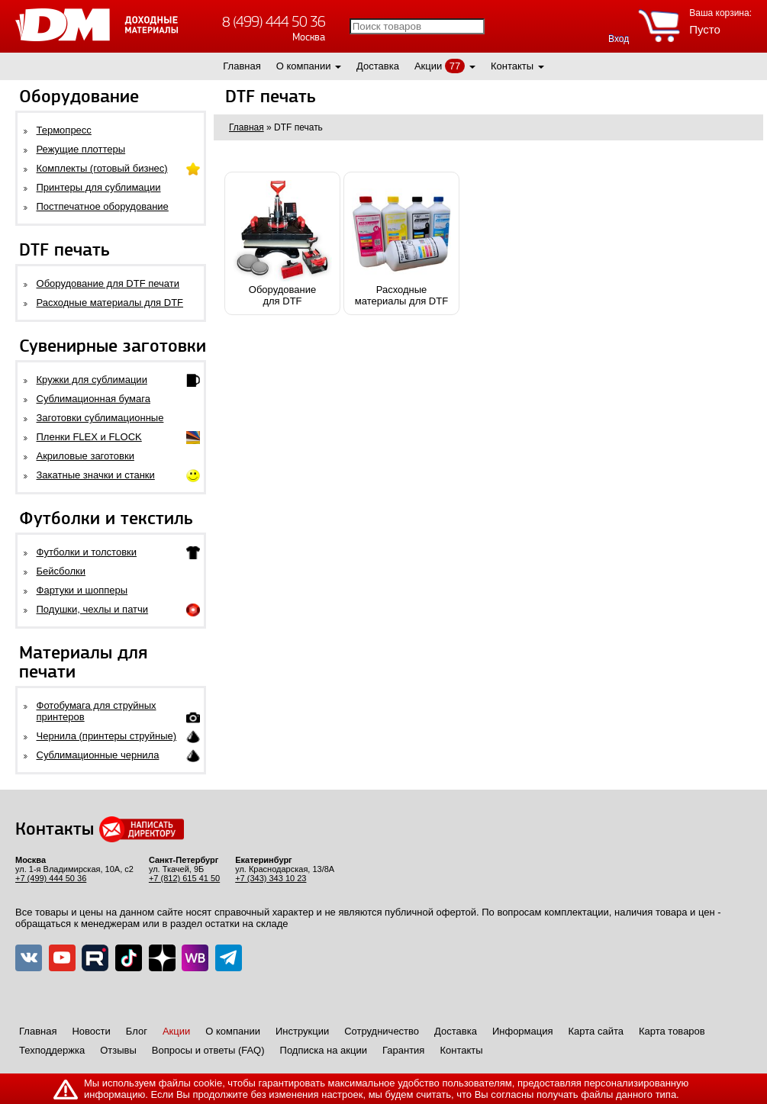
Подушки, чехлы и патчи (93, 609)
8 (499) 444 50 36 (273, 22)
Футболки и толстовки (87, 552)
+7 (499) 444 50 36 (50, 878)
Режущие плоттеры (81, 149)
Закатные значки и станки (96, 475)
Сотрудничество (381, 1031)
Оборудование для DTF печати (108, 283)
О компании (303, 66)
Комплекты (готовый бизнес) (102, 168)
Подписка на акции (323, 1050)
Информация (522, 1031)
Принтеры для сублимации (99, 187)
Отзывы (118, 1050)
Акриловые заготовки (85, 456)
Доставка (377, 66)
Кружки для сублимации (92, 379)
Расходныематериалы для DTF (401, 243)
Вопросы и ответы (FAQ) (208, 1050)
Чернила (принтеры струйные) (107, 736)
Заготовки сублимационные (100, 417)
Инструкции (302, 1031)
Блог (136, 1031)
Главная (241, 66)
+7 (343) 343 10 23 (270, 878)
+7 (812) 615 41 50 (184, 878)
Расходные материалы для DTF (110, 302)
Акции (428, 66)
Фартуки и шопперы (82, 590)
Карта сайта (596, 1031)
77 (455, 66)
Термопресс (64, 130)
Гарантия (403, 1050)
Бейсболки (61, 571)
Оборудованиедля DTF (282, 243)
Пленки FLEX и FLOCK (89, 437)
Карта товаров (672, 1031)
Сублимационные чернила (98, 755)
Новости (91, 1031)
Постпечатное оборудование (103, 206)
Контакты (512, 66)
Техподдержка (52, 1050)
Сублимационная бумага (93, 398)
